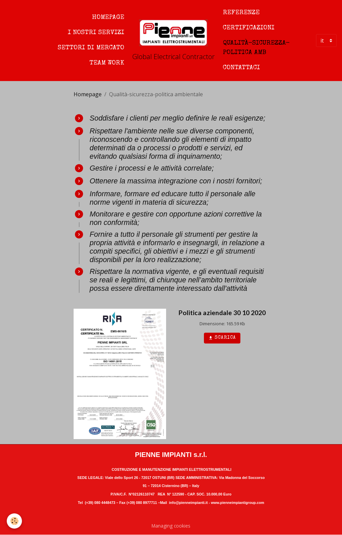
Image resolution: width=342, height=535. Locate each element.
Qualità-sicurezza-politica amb (256, 48)
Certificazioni (248, 28)
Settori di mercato (91, 48)
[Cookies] (14, 521)
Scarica (222, 338)
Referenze (241, 12)
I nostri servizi (96, 32)
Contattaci (241, 68)
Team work (106, 63)
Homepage (108, 17)
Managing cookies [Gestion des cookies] (171, 526)
